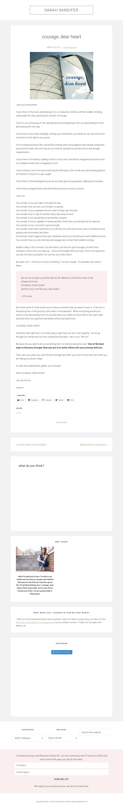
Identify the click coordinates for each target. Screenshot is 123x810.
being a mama (61, 422)
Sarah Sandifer (61, 10)
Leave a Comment (70, 47)
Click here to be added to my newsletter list (35, 622)
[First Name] (61, 765)
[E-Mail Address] (61, 772)
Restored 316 (82, 802)
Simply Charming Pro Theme (60, 802)
